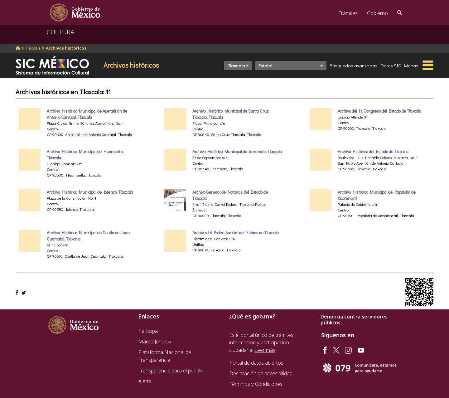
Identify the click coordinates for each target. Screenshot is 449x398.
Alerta (145, 381)
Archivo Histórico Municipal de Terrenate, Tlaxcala (237, 151)
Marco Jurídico (154, 341)
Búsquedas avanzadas (354, 65)
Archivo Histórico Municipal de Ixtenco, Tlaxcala (90, 192)
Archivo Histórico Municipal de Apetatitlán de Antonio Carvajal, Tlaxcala (87, 114)
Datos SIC (391, 65)
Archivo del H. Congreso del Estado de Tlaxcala (379, 111)
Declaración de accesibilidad (260, 373)
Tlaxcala (33, 48)
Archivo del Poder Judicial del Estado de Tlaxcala (235, 232)
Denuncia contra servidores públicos (354, 319)
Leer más (264, 350)
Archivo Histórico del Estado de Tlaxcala (373, 151)
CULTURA (60, 32)
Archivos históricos (66, 48)
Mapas (411, 65)
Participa (148, 331)
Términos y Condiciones (255, 384)
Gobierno (377, 13)
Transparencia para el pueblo (170, 370)
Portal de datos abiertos (256, 362)
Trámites (348, 13)
